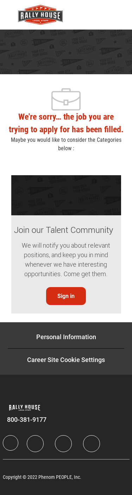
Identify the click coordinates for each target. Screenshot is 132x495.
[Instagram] (91, 443)
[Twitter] (63, 443)
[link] (66, 296)
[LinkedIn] (35, 443)
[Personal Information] (66, 337)
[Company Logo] (40, 14)
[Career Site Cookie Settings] (66, 360)
